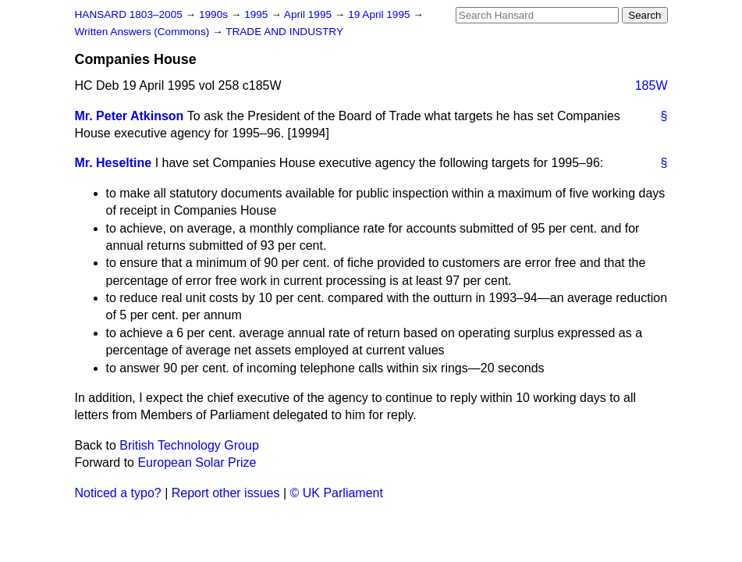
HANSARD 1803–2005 (129, 14)
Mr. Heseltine (113, 162)
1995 (257, 14)
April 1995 (309, 14)
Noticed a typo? (118, 493)
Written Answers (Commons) (144, 31)
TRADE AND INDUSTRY (284, 31)
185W (651, 85)
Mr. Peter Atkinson (129, 116)
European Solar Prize (196, 462)
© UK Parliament (336, 493)
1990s (215, 14)
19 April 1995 (380, 14)
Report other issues (226, 493)
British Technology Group (188, 445)
